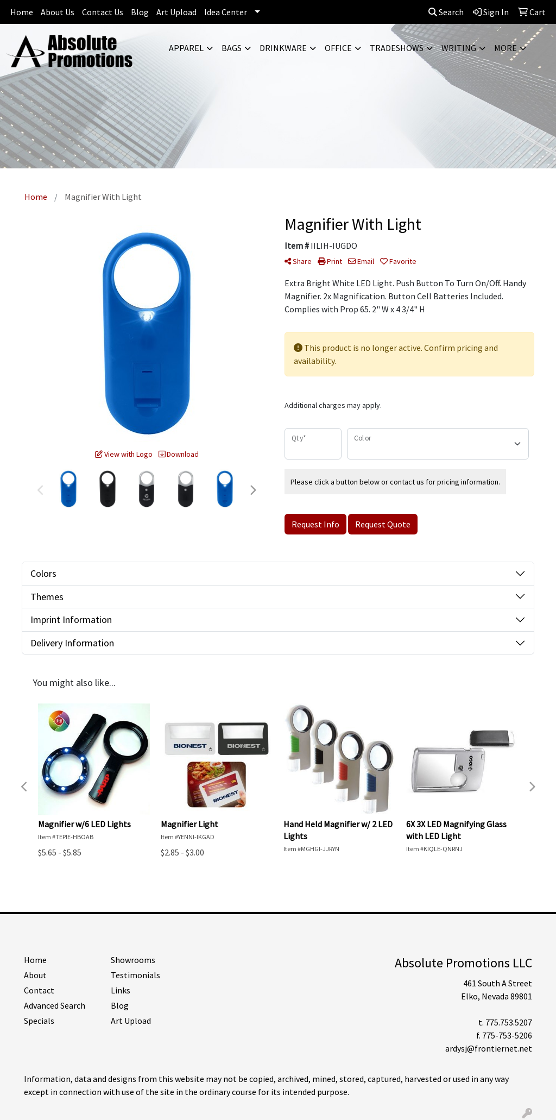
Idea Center (225, 12)
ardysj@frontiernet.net (488, 1048)
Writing (458, 47)
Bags (232, 47)
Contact (39, 990)
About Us (57, 12)
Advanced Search (54, 1005)
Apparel (186, 47)
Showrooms (133, 959)
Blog (140, 12)
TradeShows (397, 47)
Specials (39, 1020)
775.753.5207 (508, 1022)
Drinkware (283, 47)
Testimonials (135, 975)
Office (338, 47)
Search (446, 12)
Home (21, 12)
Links (120, 990)
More (505, 47)
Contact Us (102, 12)
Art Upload (176, 12)
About (35, 975)
